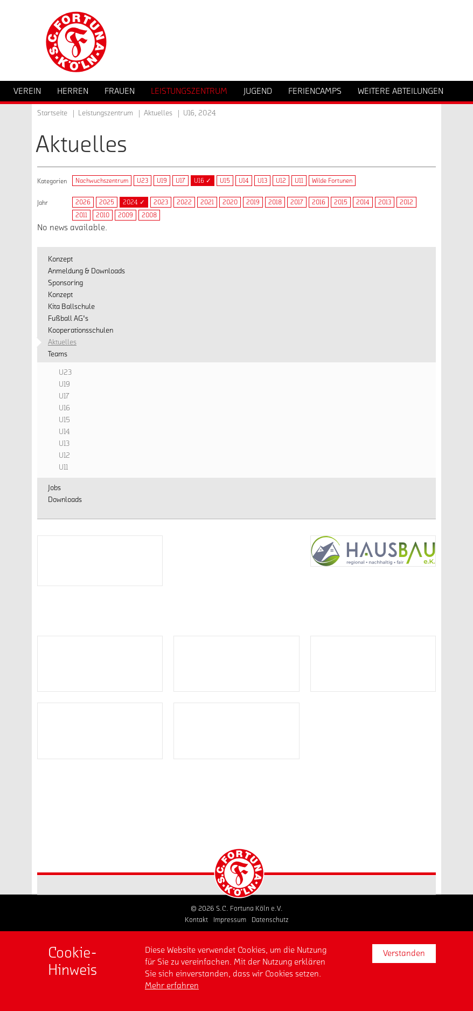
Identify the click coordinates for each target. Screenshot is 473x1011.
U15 (225, 180)
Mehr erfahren (172, 985)
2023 (161, 202)
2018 (275, 202)
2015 (340, 202)
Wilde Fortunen (332, 180)
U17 (180, 180)
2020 (230, 202)
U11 (299, 180)
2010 (102, 215)
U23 (142, 180)
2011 (81, 215)
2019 (253, 202)
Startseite (52, 113)
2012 (406, 202)
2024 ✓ (134, 202)
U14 (244, 180)
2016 (318, 202)
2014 (363, 202)
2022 (184, 202)
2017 (296, 202)
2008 (149, 215)
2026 (83, 202)
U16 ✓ (202, 180)
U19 (162, 180)
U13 (262, 180)
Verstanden (404, 953)
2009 (125, 215)
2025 (106, 202)
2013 (384, 202)
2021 (207, 202)
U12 (281, 180)
